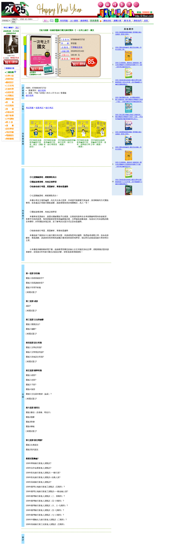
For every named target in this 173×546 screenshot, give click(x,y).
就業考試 (39, 108)
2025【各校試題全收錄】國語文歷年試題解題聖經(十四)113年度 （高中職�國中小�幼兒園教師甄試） (128, 82)
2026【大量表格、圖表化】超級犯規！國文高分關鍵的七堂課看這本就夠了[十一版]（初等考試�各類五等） (128, 65)
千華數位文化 (76, 47)
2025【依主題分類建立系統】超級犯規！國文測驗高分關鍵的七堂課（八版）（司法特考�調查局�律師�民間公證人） (129, 117)
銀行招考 (42, 90)
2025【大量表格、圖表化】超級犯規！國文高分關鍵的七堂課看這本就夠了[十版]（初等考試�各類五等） (128, 164)
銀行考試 (49, 108)
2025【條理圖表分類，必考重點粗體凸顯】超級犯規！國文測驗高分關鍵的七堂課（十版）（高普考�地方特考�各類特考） (129, 100)
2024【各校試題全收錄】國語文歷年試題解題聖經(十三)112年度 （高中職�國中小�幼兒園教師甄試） (128, 182)
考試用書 (30, 108)
